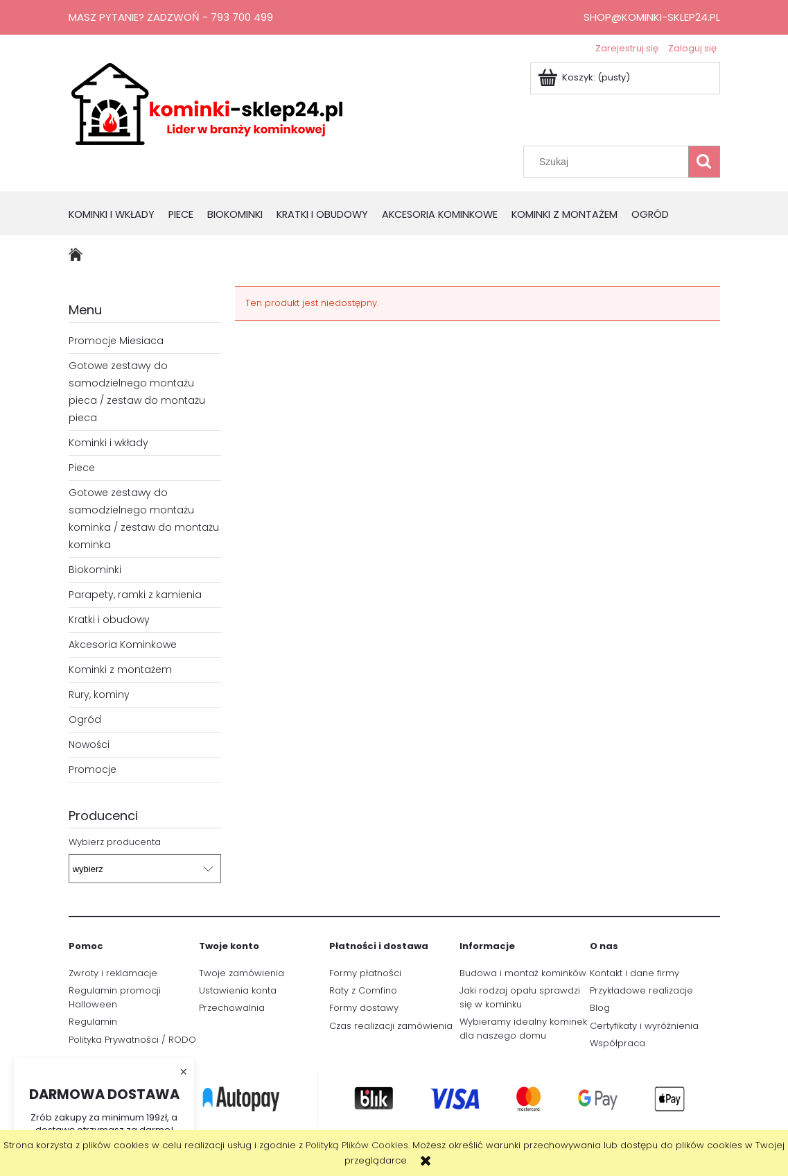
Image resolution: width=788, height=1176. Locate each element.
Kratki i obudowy (109, 620)
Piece (82, 468)
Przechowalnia (232, 1007)
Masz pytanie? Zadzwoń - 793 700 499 (171, 17)
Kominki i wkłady (108, 443)
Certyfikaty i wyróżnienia (644, 1025)
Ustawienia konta (238, 990)
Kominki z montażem (120, 669)
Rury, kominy (99, 694)
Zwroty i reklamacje (113, 973)
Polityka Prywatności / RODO (132, 1039)
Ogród (85, 719)
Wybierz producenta (115, 842)
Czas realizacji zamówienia (391, 1025)
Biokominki (95, 570)
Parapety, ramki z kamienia (135, 595)
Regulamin (93, 1021)
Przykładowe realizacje (641, 990)
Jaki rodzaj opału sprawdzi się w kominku (519, 997)
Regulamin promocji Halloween (115, 997)
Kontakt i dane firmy (634, 973)
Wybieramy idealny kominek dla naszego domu (523, 1028)
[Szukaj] (704, 162)
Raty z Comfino (363, 990)
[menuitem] (118, 215)
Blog (600, 1007)
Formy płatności (365, 973)
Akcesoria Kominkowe (123, 644)
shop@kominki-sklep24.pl (652, 17)
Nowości (89, 744)
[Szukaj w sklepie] (608, 161)
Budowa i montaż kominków (522, 973)
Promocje (92, 769)
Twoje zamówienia (241, 973)
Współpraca (617, 1043)
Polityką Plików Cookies (357, 1145)
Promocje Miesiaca (116, 341)
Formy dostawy (364, 1007)
